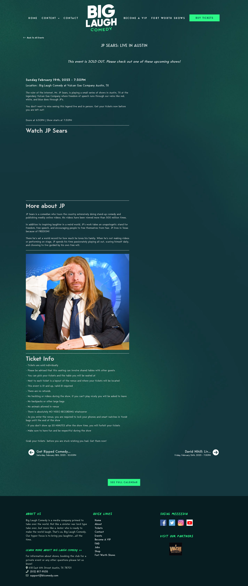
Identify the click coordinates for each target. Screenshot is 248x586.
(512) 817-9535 (39, 571)
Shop (97, 551)
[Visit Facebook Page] (163, 522)
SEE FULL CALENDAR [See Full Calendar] (123, 482)
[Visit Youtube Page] (190, 522)
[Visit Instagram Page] (181, 522)
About (98, 524)
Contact (71, 18)
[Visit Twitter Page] (172, 522)
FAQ (97, 543)
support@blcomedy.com (44, 575)
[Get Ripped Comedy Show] (52, 452)
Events (98, 535)
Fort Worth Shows (168, 18)
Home (32, 18)
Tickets (98, 528)
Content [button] (50, 18)
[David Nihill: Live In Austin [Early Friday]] (197, 452)
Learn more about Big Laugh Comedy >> (54, 550)
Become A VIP (135, 18)
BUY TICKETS (204, 17)
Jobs (97, 547)
